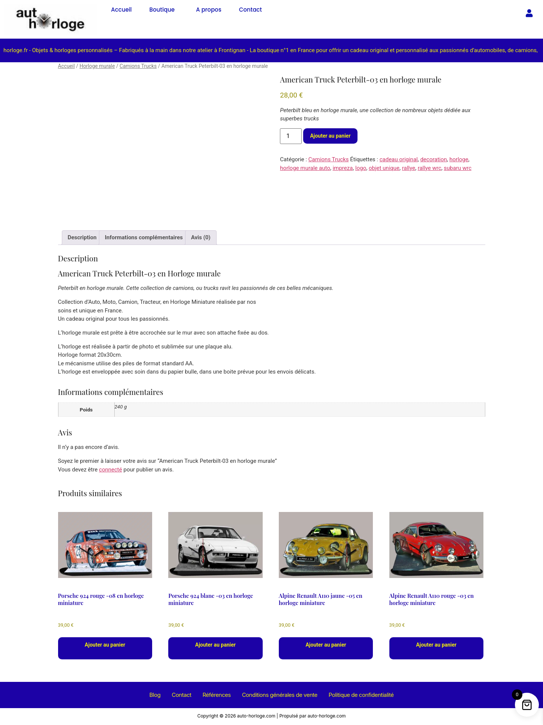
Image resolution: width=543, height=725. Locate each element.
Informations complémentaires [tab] (144, 237)
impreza (343, 168)
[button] (164, 9)
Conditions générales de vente (279, 695)
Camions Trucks (138, 66)
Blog (155, 695)
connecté (110, 469)
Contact (250, 10)
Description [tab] (82, 237)
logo (360, 168)
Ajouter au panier (330, 136)
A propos (208, 10)
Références (216, 695)
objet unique (384, 168)
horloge (458, 159)
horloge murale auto (305, 168)
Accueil (121, 10)
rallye (408, 168)
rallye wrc (429, 168)
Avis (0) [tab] (201, 237)
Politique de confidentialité (361, 695)
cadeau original (399, 159)
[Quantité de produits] (291, 136)
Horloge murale (97, 66)
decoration (433, 159)
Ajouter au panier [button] (105, 645)
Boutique (162, 10)
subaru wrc (457, 168)
